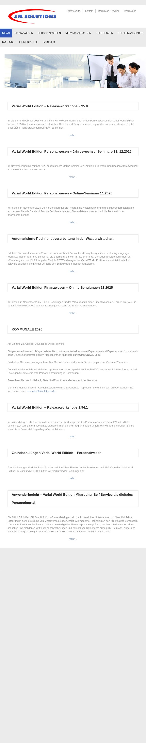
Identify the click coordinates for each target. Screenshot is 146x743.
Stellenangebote (130, 33)
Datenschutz (73, 11)
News (6, 33)
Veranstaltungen (78, 33)
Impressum (130, 11)
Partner (49, 41)
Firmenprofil (28, 41)
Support (8, 41)
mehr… (73, 135)
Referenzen (104, 33)
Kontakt (89, 11)
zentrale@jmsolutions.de (41, 391)
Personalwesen (49, 33)
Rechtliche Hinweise (108, 11)
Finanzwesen (23, 33)
